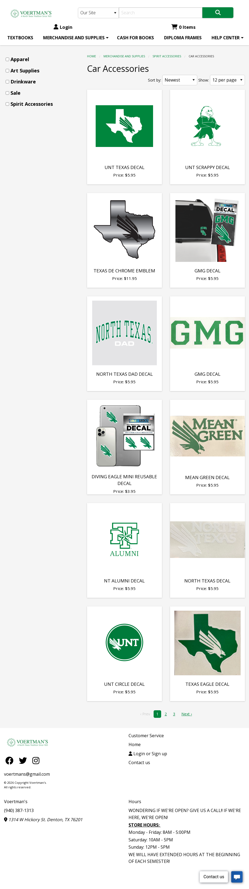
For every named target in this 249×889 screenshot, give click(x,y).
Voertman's (15, 801)
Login (63, 27)
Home (91, 56)
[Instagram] (35, 760)
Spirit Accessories (167, 56)
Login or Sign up (148, 754)
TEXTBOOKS (20, 38)
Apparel (20, 59)
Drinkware (23, 81)
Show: (203, 80)
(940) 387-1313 (19, 810)
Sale (15, 93)
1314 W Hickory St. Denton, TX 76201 (43, 820)
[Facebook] (10, 760)
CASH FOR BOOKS (135, 38)
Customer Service (146, 736)
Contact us (139, 762)
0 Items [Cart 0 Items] (183, 27)
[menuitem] (20, 38)
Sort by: (154, 80)
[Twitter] (24, 760)
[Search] (160, 12)
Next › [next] (186, 713)
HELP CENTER (226, 38)
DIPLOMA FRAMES (183, 38)
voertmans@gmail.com (27, 774)
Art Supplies (25, 70)
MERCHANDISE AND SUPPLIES (74, 38)
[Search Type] (98, 13)
